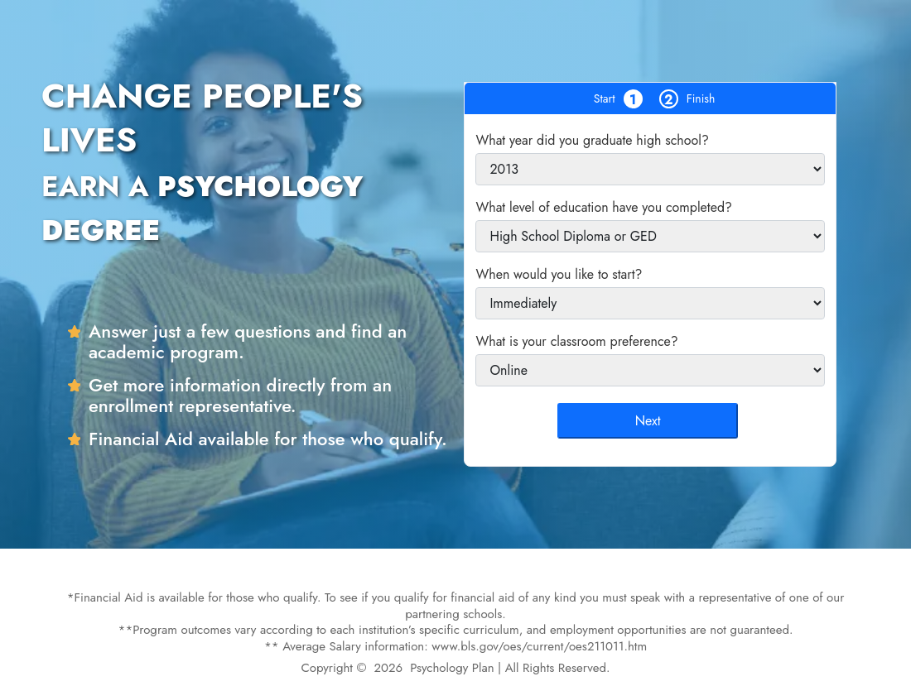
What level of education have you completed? (603, 207)
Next (648, 420)
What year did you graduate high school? (591, 140)
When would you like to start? (558, 274)
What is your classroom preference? (576, 341)
